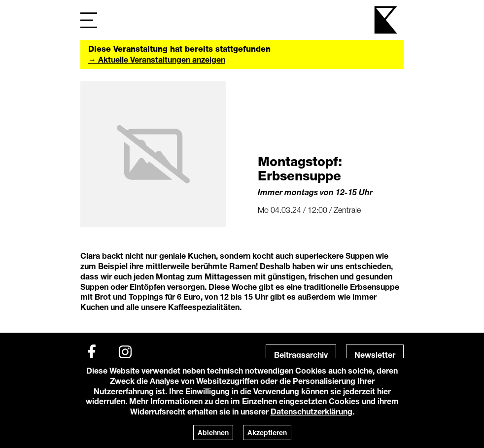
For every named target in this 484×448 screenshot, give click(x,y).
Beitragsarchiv (301, 354)
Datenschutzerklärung (311, 411)
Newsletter (374, 354)
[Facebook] (91, 352)
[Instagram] (125, 352)
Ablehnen (213, 432)
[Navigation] (88, 20)
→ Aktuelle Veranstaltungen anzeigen (156, 59)
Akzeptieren (267, 432)
